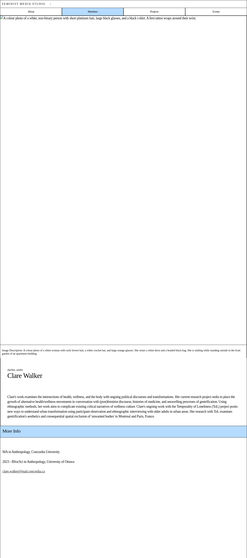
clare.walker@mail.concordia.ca (24, 471)
